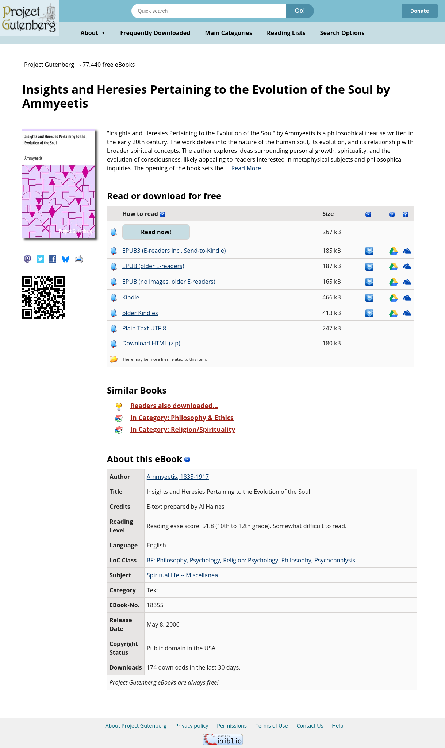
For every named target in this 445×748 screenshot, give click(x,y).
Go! (300, 11)
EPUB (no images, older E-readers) (168, 282)
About (93, 32)
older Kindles (140, 313)
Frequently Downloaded (155, 33)
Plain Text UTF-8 (144, 328)
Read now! (156, 232)
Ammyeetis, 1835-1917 (178, 477)
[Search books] (208, 11)
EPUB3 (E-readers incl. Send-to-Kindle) (174, 251)
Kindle (130, 297)
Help (337, 725)
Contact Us (309, 725)
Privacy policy (191, 725)
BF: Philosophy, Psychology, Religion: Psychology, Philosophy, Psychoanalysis (251, 560)
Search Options (342, 33)
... (243, 168)
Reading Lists (286, 33)
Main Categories (228, 33)
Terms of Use (272, 725)
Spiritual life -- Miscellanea (182, 575)
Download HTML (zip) (151, 343)
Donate (419, 10)
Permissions (232, 725)
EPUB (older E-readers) (153, 266)
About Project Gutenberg (135, 725)
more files (159, 359)
